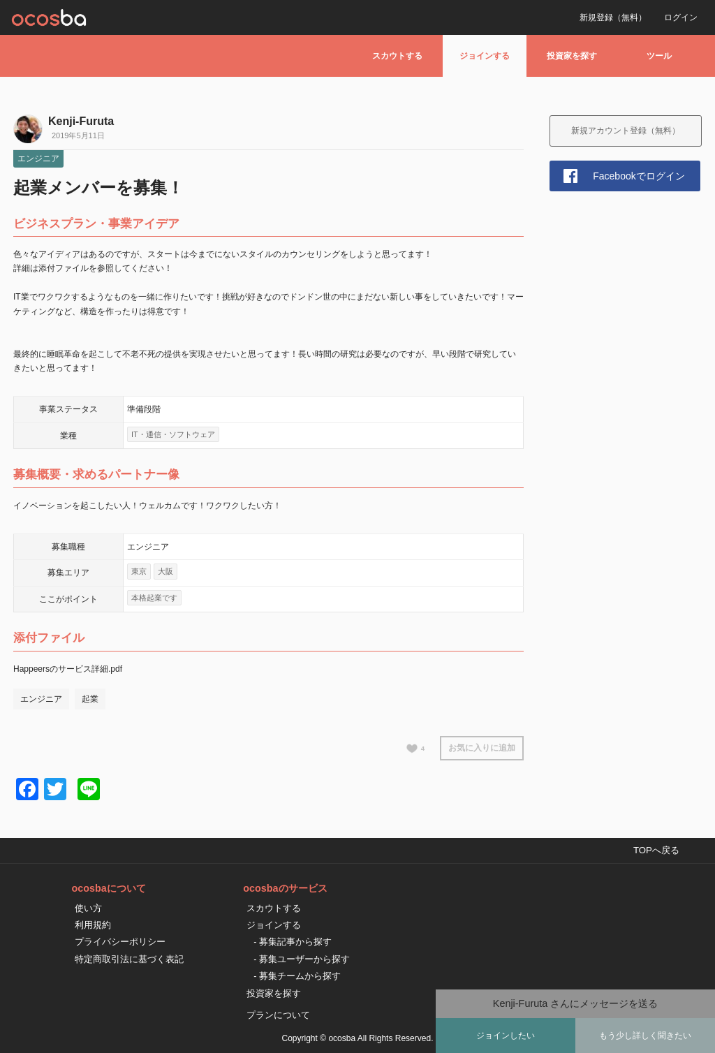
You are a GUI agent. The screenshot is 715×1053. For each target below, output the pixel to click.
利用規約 (93, 925)
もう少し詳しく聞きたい (645, 1035)
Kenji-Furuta (81, 121)
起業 (90, 699)
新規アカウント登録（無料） (625, 130)
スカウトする (397, 56)
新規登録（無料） (613, 17)
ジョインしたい (505, 1035)
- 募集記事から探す (292, 941)
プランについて (278, 1015)
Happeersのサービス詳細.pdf (67, 669)
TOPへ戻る (656, 850)
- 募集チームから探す (297, 976)
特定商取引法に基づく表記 (129, 959)
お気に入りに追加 (481, 748)
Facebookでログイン (638, 176)
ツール (659, 56)
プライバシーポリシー (120, 941)
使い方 (88, 908)
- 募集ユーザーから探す (301, 959)
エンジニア (38, 158)
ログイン (681, 17)
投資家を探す (572, 56)
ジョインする (484, 56)
